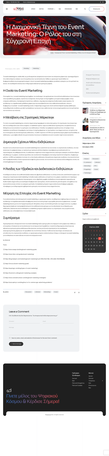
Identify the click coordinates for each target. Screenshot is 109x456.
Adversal (48, 451)
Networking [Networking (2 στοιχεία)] (87, 166)
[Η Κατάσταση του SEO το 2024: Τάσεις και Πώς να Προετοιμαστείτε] (85, 128)
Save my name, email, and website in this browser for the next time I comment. (34, 374)
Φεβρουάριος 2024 (89, 143)
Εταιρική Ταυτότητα (92, 75)
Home (52, 53)
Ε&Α (73, 417)
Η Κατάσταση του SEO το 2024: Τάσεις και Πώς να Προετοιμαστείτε (97, 129)
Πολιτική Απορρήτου (78, 419)
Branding (26, 104)
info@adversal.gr (30, 2)
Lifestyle (37, 328)
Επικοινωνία (96, 9)
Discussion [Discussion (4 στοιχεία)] (95, 158)
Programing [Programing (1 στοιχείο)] (87, 169)
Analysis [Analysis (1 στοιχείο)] (86, 158)
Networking (47, 328)
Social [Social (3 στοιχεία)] (96, 169)
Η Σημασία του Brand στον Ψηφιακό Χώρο (97, 121)
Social (55, 328)
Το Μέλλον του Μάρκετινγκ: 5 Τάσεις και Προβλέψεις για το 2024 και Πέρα (98, 112)
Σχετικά (74, 415)
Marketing (36, 104)
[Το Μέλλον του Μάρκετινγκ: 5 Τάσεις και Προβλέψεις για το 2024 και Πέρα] (85, 110)
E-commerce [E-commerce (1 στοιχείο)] (87, 162)
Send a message (16, 380)
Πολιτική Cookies (77, 422)
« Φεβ (85, 227)
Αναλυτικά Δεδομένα (92, 93)
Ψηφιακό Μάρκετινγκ (92, 79)
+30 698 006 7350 (15, 2)
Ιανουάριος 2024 (88, 147)
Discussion (28, 328)
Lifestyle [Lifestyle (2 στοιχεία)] (97, 162)
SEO (87, 89)
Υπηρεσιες (92, 417)
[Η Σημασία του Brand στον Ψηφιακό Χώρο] (85, 120)
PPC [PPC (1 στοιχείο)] (95, 166)
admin (18, 105)
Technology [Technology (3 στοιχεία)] (87, 173)
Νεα (90, 424)
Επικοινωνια (92, 422)
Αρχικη (91, 412)
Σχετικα (91, 415)
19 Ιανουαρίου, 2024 (10, 105)
